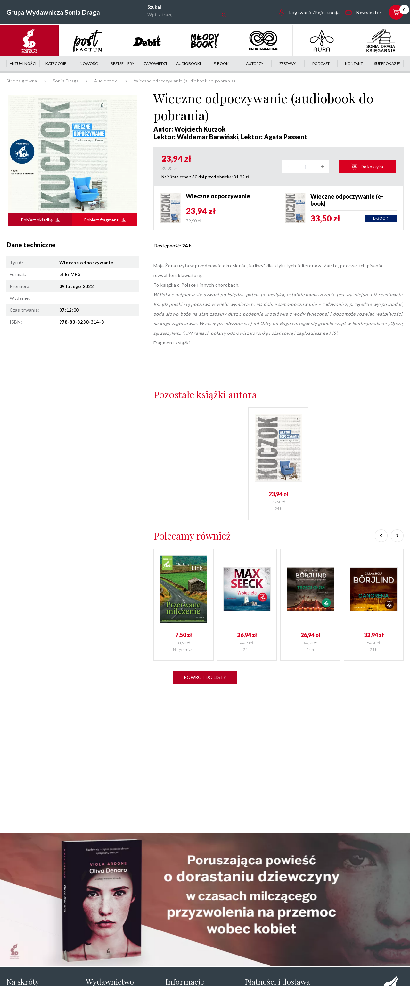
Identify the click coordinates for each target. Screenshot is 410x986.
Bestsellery (122, 63)
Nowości (89, 63)
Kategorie (55, 63)
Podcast (321, 63)
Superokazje (387, 63)
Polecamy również (192, 535)
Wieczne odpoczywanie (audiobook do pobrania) (263, 107)
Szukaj (154, 7)
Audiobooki (188, 63)
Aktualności (23, 63)
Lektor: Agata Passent (274, 137)
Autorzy (254, 63)
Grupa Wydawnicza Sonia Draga (53, 12)
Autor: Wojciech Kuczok (189, 129)
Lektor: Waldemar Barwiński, (196, 137)
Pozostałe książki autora (205, 394)
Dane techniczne (31, 244)
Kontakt (354, 63)
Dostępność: (172, 245)
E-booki (222, 63)
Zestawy (287, 63)
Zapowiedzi (155, 63)
